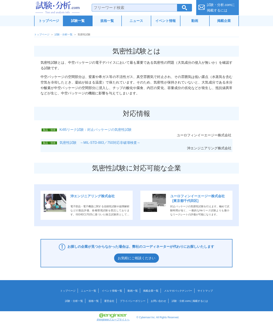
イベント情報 (165, 21)
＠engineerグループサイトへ (113, 317)
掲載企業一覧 (150, 290)
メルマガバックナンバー (178, 290)
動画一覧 (133, 290)
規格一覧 (107, 21)
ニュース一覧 (88, 290)
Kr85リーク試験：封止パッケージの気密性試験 (96, 129)
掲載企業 (224, 21)
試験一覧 (78, 21)
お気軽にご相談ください (136, 258)
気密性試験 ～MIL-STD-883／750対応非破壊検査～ (100, 142)
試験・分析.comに (221, 7)
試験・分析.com (57, 7)
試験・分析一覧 (64, 34)
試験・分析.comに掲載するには (190, 301)
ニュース (136, 21)
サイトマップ (205, 290)
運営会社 (109, 301)
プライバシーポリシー (132, 301)
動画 (194, 21)
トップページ (49, 21)
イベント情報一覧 (112, 290)
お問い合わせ (158, 301)
